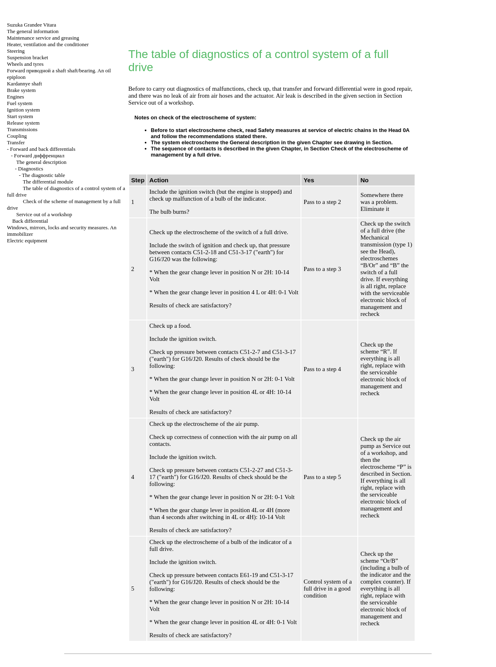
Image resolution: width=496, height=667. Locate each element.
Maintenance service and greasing (43, 38)
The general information (32, 31)
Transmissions (22, 129)
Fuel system (19, 103)
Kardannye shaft (24, 84)
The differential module (48, 182)
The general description (41, 162)
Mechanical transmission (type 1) (386, 241)
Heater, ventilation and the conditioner (48, 44)
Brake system (21, 90)
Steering (16, 51)
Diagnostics (30, 169)
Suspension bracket (27, 57)
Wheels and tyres (25, 64)
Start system (20, 116)
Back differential (30, 221)
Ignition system (23, 110)
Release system (23, 123)
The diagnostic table (43, 175)
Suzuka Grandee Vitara (31, 25)
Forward (39, 155)
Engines (15, 97)
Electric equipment (27, 240)
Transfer (16, 142)
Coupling (17, 136)
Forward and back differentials (43, 149)
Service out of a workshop (44, 214)
